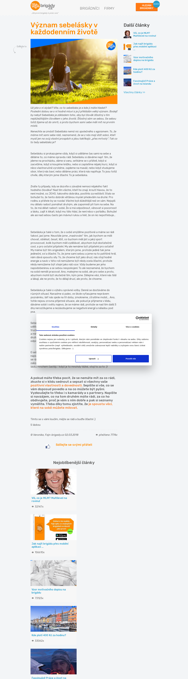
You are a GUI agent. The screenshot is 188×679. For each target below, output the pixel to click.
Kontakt (101, 620)
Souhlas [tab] (55, 327)
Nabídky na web (105, 640)
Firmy (109, 8)
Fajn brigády (135, 623)
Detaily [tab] (94, 327)
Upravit (94, 359)
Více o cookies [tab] (132, 327)
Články (35, 620)
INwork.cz (133, 631)
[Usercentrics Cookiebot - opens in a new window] (137, 318)
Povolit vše (131, 359)
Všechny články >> (134, 92)
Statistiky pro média (107, 635)
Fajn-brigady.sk (136, 647)
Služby (68, 630)
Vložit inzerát (71, 620)
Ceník (67, 625)
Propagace (70, 635)
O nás (100, 625)
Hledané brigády (40, 625)
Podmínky (102, 630)
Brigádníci (89, 8)
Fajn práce (134, 639)
